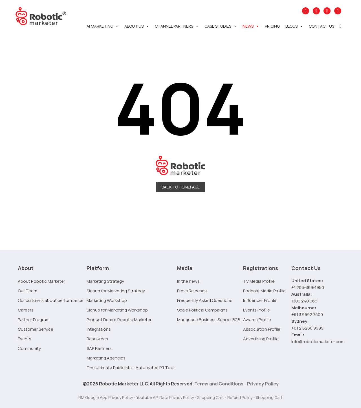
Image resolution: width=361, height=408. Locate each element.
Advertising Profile (261, 339)
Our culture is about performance (50, 300)
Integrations (99, 329)
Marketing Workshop (107, 300)
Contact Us (321, 26)
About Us (136, 26)
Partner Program (34, 320)
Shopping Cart (210, 397)
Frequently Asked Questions (204, 300)
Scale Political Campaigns (202, 310)
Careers (26, 310)
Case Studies (220, 26)
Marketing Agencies (106, 358)
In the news (188, 281)
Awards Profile (257, 320)
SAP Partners (99, 348)
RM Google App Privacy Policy (105, 397)
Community (29, 348)
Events (24, 339)
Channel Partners (177, 26)
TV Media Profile (259, 281)
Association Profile (261, 329)
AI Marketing (103, 26)
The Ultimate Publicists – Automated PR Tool (130, 367)
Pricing (272, 26)
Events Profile (256, 310)
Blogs (294, 26)
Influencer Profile (259, 300)
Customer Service (35, 329)
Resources (97, 339)
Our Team (27, 291)
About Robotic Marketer (41, 281)
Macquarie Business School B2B (208, 320)
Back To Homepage (181, 187)
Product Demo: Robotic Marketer (119, 320)
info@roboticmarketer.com (318, 342)
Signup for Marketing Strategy (116, 291)
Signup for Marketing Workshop (117, 310)
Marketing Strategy (105, 281)
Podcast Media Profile (264, 291)
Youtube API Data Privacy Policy (165, 397)
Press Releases (192, 291)
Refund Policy (239, 397)
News (251, 26)
